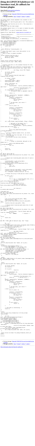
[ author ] (28, 16)
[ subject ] (23, 16)
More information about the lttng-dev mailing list (12, 410)
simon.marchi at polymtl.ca (14, 10)
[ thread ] (19, 16)
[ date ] (14, 16)
